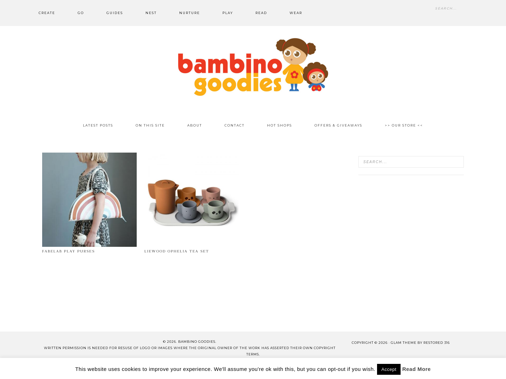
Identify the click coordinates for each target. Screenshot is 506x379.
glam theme (403, 343)
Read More (416, 369)
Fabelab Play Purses (68, 251)
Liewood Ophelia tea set (176, 251)
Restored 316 (436, 343)
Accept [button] (388, 369)
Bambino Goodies (253, 67)
